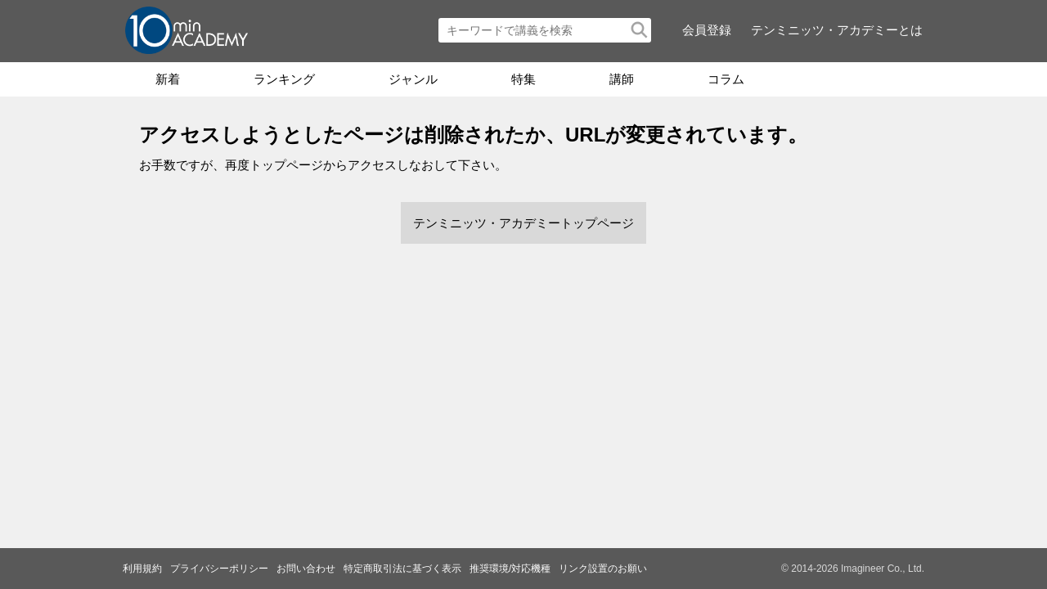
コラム (726, 79)
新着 (167, 79)
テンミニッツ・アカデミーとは (837, 30)
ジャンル (413, 79)
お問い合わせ (305, 568)
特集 (523, 79)
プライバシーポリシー (219, 568)
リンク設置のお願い (603, 568)
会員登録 (706, 30)
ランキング (284, 79)
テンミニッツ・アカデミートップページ (523, 223)
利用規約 (142, 568)
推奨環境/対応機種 (510, 568)
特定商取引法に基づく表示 (402, 568)
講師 (621, 79)
